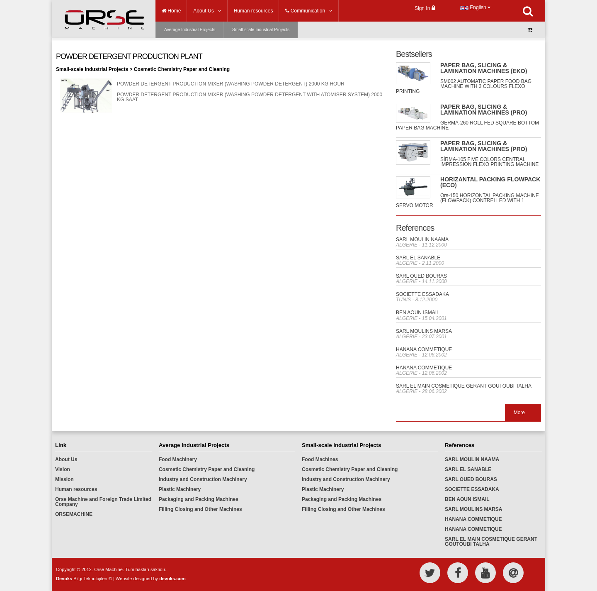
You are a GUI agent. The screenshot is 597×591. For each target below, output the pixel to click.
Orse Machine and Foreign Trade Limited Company (103, 501)
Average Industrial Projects (189, 29)
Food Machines (320, 459)
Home (171, 11)
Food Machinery (178, 459)
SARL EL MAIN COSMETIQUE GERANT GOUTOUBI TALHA (463, 386)
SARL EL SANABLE (418, 258)
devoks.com (172, 578)
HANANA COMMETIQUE (424, 349)
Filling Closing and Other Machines (200, 509)
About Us (66, 459)
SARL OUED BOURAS (421, 276)
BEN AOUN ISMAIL (417, 312)
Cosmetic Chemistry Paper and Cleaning (207, 469)
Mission (64, 479)
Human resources (76, 489)
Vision (62, 469)
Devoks (64, 578)
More (519, 412)
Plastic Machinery (180, 489)
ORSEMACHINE (73, 514)
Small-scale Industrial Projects (260, 29)
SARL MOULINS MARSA (424, 331)
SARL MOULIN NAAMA (422, 239)
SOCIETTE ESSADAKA (422, 294)
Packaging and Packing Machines (198, 499)
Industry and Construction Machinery (203, 479)
